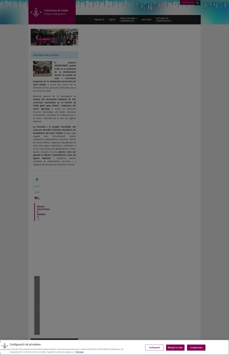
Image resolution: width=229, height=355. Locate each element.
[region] (114, 347)
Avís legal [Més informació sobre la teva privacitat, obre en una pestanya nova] (79, 352)
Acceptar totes (196, 347)
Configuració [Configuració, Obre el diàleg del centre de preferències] (154, 347)
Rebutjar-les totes (175, 347)
